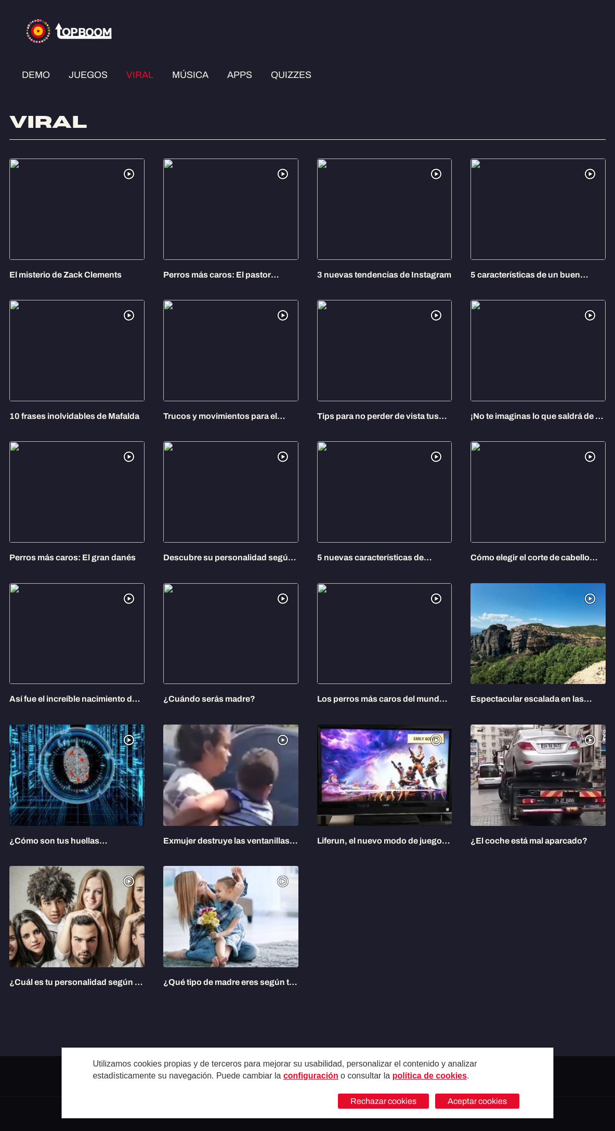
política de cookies (429, 1075)
